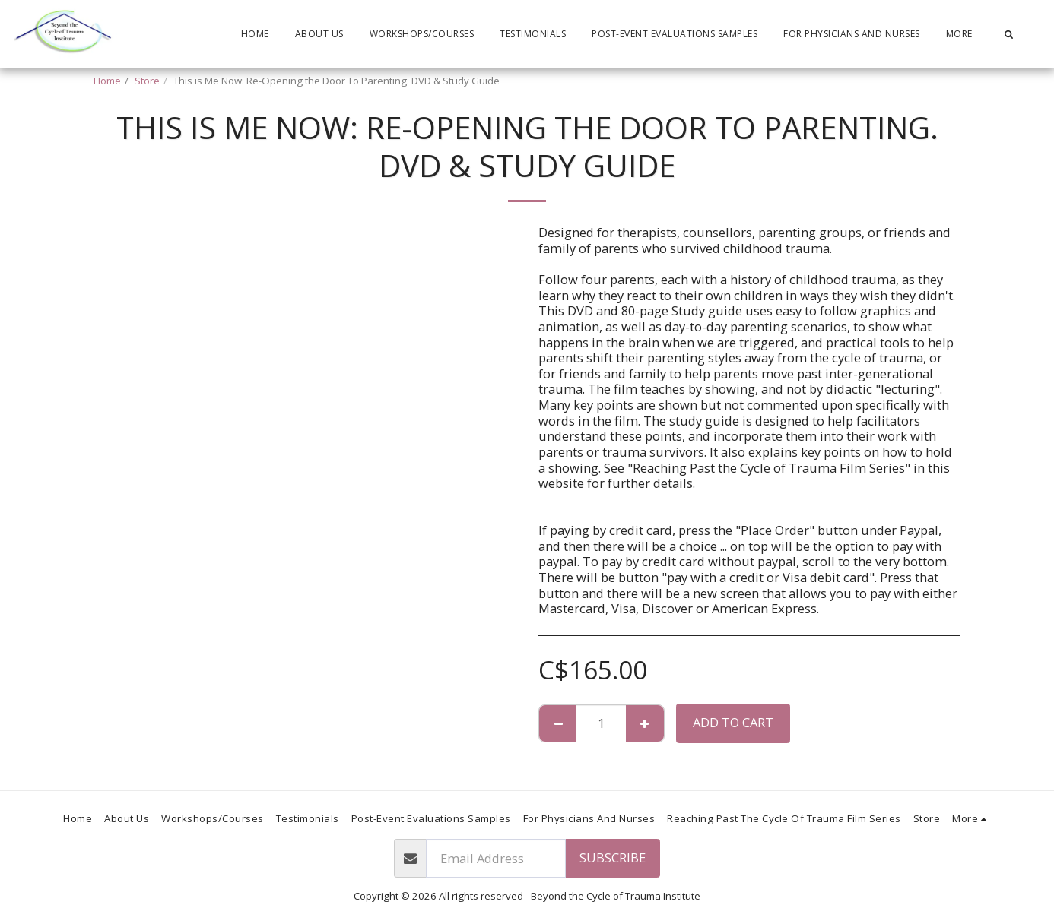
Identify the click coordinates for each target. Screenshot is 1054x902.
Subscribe (612, 857)
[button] (1008, 34)
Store (147, 80)
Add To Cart (733, 722)
